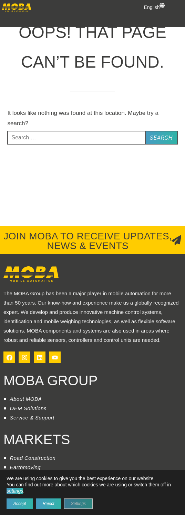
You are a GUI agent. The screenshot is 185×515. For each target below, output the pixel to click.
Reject (48, 503)
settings (15, 491)
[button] (6, 20)
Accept (19, 503)
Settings (78, 503)
